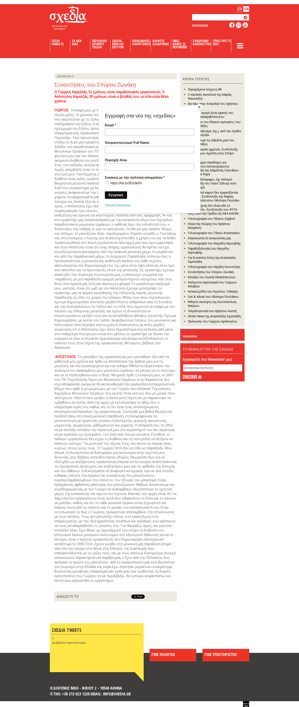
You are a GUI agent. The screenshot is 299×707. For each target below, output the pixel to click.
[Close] (199, 107)
